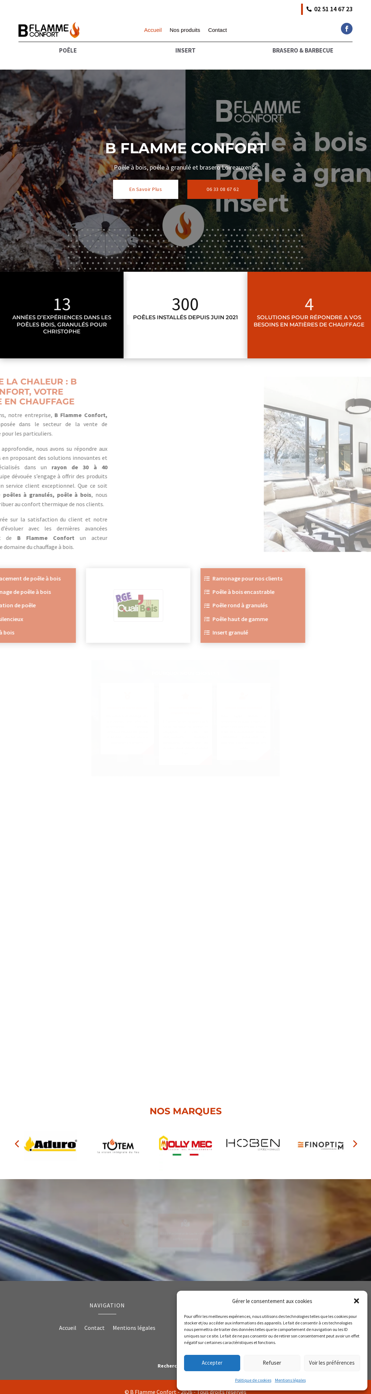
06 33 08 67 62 (223, 178)
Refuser (272, 1362)
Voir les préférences (332, 1362)
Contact (217, 30)
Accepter (212, 1362)
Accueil (153, 30)
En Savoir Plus (145, 178)
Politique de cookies (253, 1380)
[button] (356, 1300)
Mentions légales (290, 1380)
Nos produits (185, 30)
